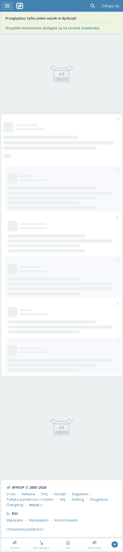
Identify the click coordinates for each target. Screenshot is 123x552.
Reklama (28, 494)
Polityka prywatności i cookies (30, 499)
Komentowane (66, 520)
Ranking (78, 499)
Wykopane (14, 520)
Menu (7, 5)
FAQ (44, 494)
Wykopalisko (39, 520)
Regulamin (80, 494)
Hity (63, 499)
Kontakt (60, 494)
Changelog (14, 504)
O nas (11, 494)
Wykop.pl (19, 6)
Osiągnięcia (99, 499)
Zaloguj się (110, 5)
